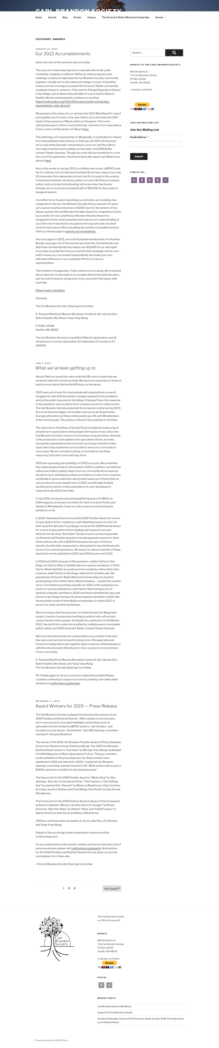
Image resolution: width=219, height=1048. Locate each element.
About (38, 17)
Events (77, 17)
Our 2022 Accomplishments (62, 53)
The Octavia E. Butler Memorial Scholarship (125, 17)
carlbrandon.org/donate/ (65, 683)
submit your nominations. (80, 231)
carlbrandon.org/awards (86, 848)
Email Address (139, 137)
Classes (91, 17)
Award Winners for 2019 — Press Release (76, 705)
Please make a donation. (50, 290)
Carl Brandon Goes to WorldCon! (114, 1006)
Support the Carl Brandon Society (114, 1012)
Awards (52, 17)
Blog (65, 17)
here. (86, 129)
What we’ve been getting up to (65, 367)
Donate (160, 17)
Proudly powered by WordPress (51, 1040)
